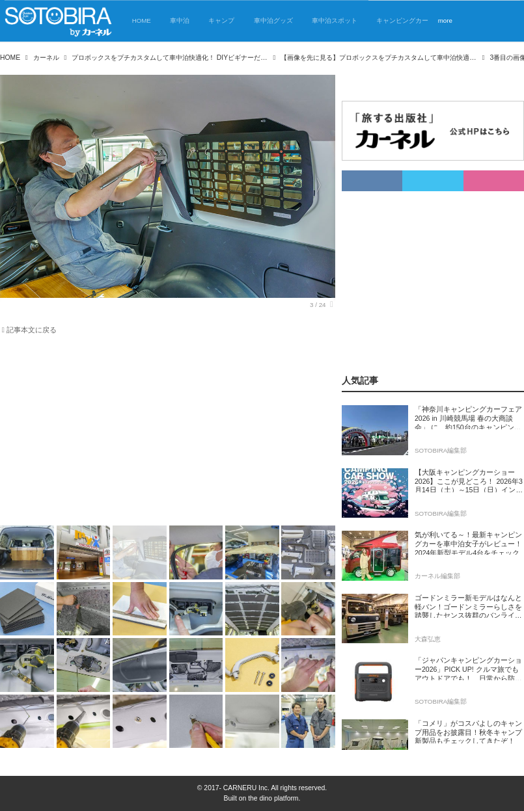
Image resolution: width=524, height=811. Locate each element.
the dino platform (273, 798)
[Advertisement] (167, 432)
